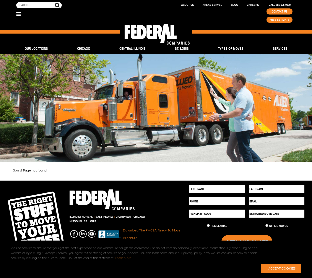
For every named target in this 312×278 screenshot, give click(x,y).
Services (280, 48)
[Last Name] (276, 189)
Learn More (123, 258)
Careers (253, 5)
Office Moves (278, 226)
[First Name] (217, 189)
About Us (187, 5)
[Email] (276, 201)
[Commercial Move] (266, 225)
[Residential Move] (208, 225)
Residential (219, 226)
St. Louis (182, 48)
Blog (234, 5)
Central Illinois (132, 48)
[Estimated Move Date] (276, 214)
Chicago (83, 48)
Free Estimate (279, 20)
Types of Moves (231, 48)
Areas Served (212, 5)
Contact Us (280, 11)
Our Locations (36, 48)
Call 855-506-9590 (280, 4)
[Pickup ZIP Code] (217, 214)
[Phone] (217, 201)
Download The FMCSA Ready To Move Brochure (151, 234)
